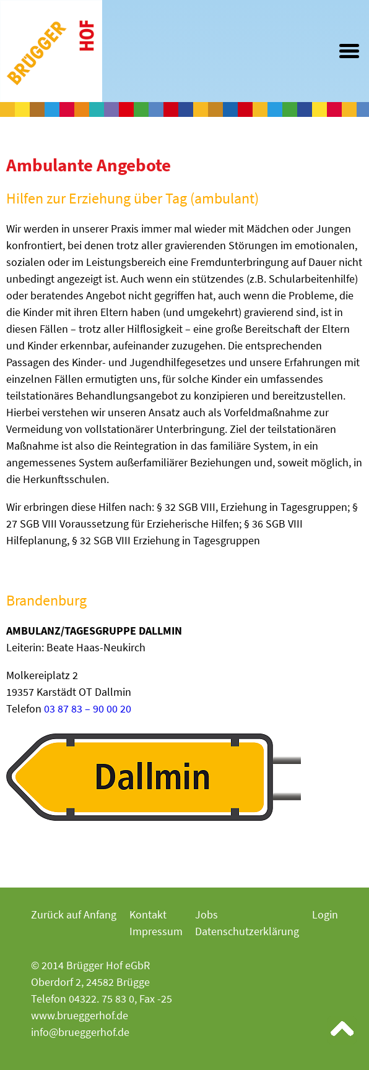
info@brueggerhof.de (80, 1032)
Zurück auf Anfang (73, 914)
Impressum (156, 931)
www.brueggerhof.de (79, 1015)
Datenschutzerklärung (247, 931)
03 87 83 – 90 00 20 (87, 708)
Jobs (206, 914)
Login (325, 914)
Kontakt (148, 914)
